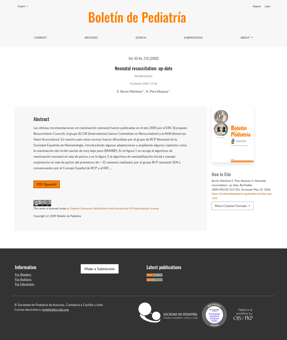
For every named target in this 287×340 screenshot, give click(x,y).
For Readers (23, 274)
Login (267, 6)
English (24, 6)
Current (40, 37)
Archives (91, 37)
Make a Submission (100, 268)
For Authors (23, 279)
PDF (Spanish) (46, 184)
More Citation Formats (231, 206)
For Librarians (24, 284)
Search (141, 37)
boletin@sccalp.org (55, 309)
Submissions (193, 37)
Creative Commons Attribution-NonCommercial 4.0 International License (114, 208)
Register (257, 6)
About (246, 37)
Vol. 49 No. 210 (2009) (144, 59)
